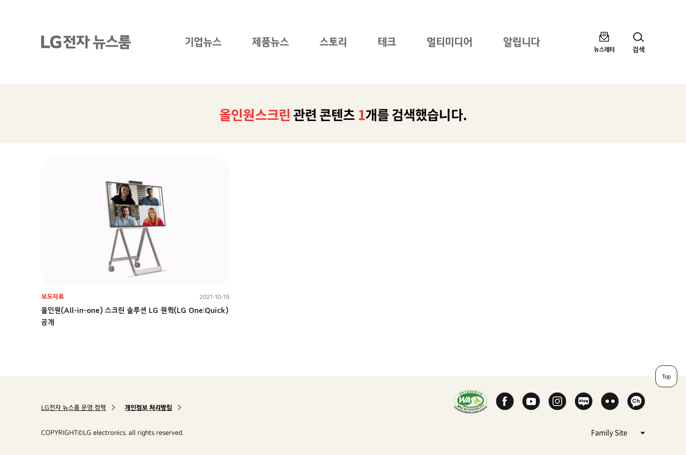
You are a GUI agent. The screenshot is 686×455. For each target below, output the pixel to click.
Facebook (505, 401)
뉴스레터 (604, 49)
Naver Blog (583, 401)
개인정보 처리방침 (148, 407)
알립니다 (521, 42)
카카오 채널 (636, 401)
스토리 (333, 42)
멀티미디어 (449, 42)
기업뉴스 (203, 42)
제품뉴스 (270, 42)
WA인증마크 (470, 401)
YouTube (531, 401)
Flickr (610, 401)
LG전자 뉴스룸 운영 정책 (73, 407)
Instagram (557, 401)
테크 (387, 42)
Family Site (617, 432)
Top (666, 376)
